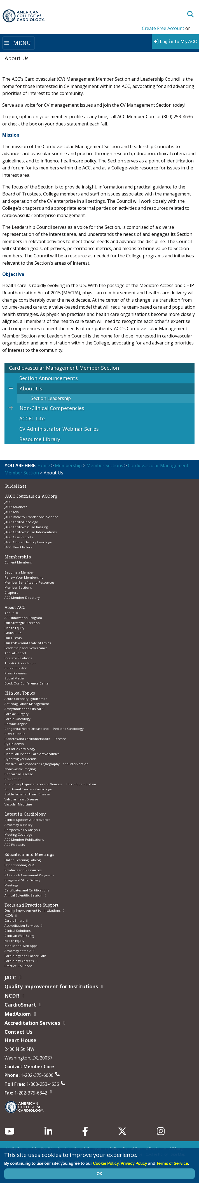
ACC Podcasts (14, 844)
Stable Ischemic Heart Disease (27, 794)
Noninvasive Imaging (20, 769)
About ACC (14, 607)
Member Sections (104, 465)
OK (99, 1174)
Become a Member (19, 572)
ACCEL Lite (32, 418)
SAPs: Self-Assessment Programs (29, 875)
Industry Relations (18, 658)
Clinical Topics (19, 693)
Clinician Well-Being (19, 935)
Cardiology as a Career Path (25, 956)
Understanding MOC (19, 865)
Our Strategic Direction (22, 623)
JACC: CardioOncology (21, 522)
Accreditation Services (21, 925)
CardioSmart (14, 920)
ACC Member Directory (22, 597)
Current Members (18, 562)
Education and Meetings (29, 854)
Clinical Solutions (17, 930)
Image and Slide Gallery (22, 880)
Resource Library (39, 439)
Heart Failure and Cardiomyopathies (31, 754)
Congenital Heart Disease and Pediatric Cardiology (44, 728)
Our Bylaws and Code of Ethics (27, 643)
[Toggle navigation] (18, 42)
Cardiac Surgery (16, 714)
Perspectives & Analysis (22, 830)
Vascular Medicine (18, 804)
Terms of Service (172, 1163)
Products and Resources (22, 870)
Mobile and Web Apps (20, 946)
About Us (31, 388)
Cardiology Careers (19, 961)
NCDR (8, 915)
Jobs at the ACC (15, 668)
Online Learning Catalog (22, 860)
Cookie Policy (106, 1163)
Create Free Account (163, 28)
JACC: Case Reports (18, 537)
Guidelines (15, 486)
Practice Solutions (18, 966)
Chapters (11, 592)
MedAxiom (17, 1013)
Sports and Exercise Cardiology (28, 789)
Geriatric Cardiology (19, 749)
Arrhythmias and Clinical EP (24, 709)
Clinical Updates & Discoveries (27, 820)
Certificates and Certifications (26, 890)
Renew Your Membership (23, 577)
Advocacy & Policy (18, 825)
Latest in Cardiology (25, 814)
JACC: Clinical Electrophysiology (28, 542)
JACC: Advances (15, 507)
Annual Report (15, 653)
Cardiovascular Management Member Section (64, 367)
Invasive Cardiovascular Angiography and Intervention (46, 764)
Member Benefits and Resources (29, 582)
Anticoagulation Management (26, 704)
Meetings (11, 885)
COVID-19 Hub (14, 734)
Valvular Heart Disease (21, 799)
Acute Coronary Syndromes (25, 699)
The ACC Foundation (20, 663)
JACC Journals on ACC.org (30, 496)
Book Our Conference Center (27, 683)
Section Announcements (48, 378)
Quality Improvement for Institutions (32, 910)
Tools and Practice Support (31, 905)
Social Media (14, 678)
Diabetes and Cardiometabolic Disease (35, 739)
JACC (7, 502)
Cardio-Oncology (17, 719)
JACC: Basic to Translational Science (31, 517)
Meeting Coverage (18, 834)
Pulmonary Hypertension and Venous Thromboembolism (50, 784)
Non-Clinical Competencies (52, 408)
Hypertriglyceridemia (20, 759)
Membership (68, 465)
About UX (11, 613)
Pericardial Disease (18, 774)
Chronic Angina (15, 724)
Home (44, 465)
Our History (13, 638)
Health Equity (14, 628)
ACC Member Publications (24, 839)
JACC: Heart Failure (18, 547)
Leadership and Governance (26, 648)
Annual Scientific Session (23, 895)
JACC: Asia (11, 512)
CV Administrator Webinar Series (59, 428)
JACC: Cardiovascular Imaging (26, 527)
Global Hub (13, 633)
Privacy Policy (134, 1163)
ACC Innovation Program (23, 618)
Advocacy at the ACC (19, 951)
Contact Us (18, 1031)
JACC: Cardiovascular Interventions (30, 532)
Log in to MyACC (175, 41)
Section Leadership (51, 398)
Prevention (13, 779)
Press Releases (15, 673)
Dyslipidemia (14, 744)
